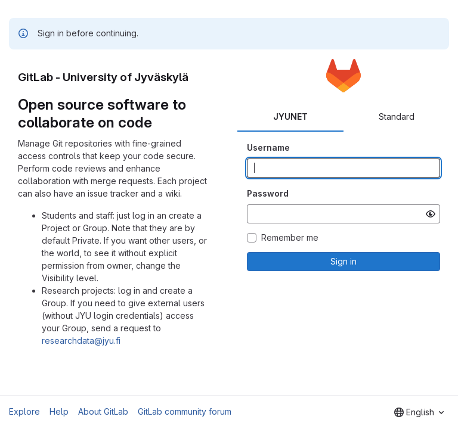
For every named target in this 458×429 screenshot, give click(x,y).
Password (268, 193)
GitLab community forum (184, 411)
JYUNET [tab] (290, 116)
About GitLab (103, 411)
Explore (24, 411)
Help (59, 411)
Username (268, 147)
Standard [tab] (396, 116)
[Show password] (430, 213)
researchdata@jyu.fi (81, 340)
